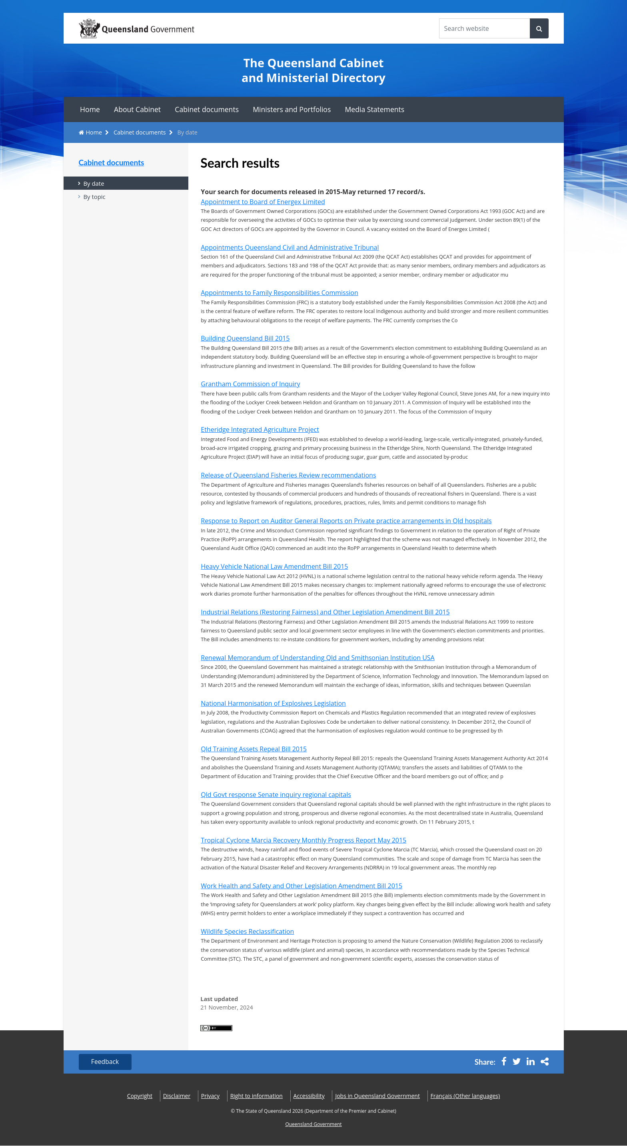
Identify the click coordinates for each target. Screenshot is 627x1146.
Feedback (106, 1062)
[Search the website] (484, 28)
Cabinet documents (207, 109)
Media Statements (375, 109)
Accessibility (309, 1096)
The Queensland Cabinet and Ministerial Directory (313, 70)
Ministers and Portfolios (292, 109)
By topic (95, 197)
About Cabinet (137, 109)
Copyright (139, 1096)
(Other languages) (465, 1096)
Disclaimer (176, 1096)
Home (90, 109)
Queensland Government (313, 1124)
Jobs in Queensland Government (377, 1096)
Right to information (256, 1096)
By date (94, 183)
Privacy (210, 1096)
